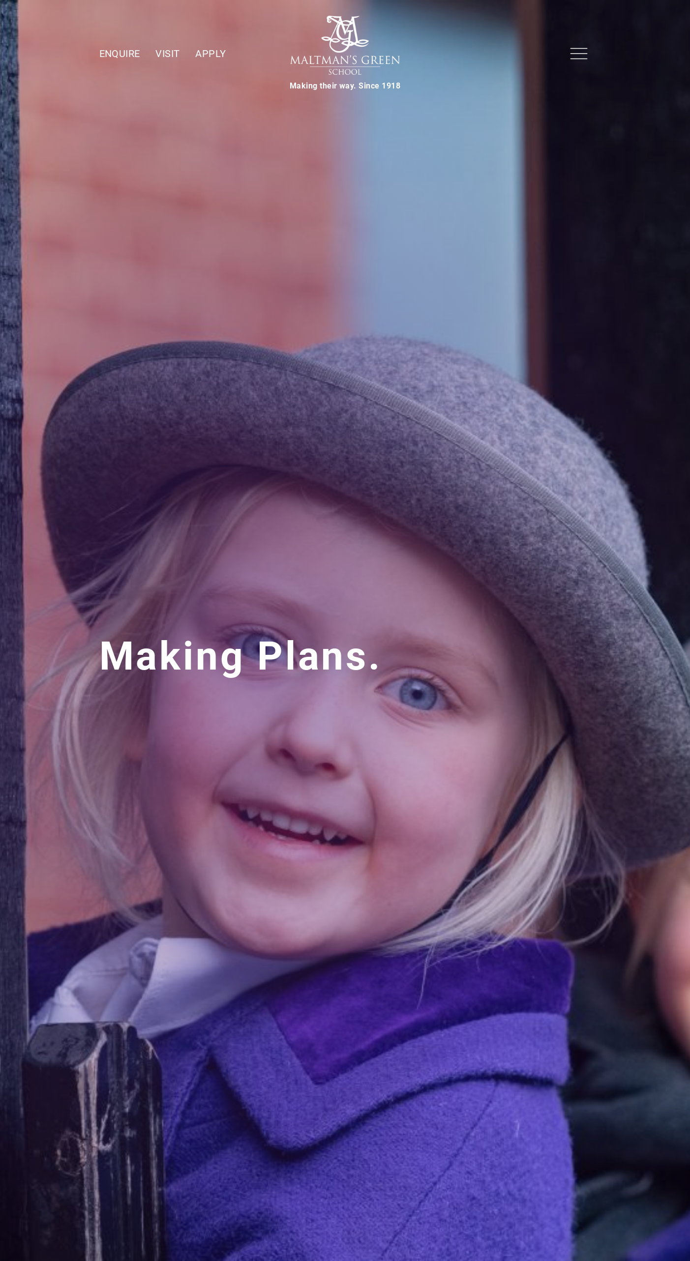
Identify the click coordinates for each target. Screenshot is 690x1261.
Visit (167, 53)
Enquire (119, 53)
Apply (210, 53)
